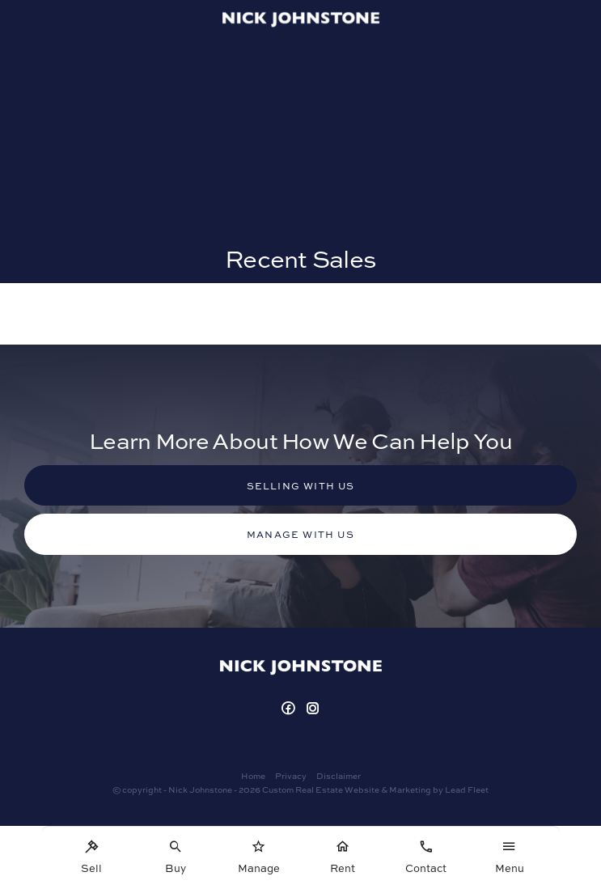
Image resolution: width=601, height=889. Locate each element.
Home (253, 775)
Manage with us (300, 534)
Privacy (291, 775)
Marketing (410, 789)
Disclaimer (338, 775)
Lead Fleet (467, 789)
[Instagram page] (313, 708)
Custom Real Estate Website (320, 789)
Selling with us (301, 485)
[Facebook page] (290, 708)
